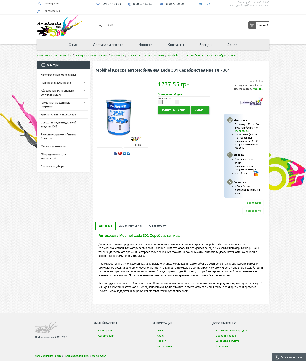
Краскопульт (99, 356)
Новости (145, 45)
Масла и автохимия (53, 146)
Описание (105, 225)
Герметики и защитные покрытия (55, 104)
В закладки (254, 202)
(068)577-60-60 (142, 3)
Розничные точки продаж (231, 330)
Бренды (205, 45)
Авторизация (52, 11)
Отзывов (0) (158, 225)
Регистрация (52, 3)
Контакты (176, 45)
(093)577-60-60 (174, 3)
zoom (140, 145)
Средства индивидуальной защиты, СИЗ (58, 124)
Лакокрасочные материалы (58, 74)
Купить (200, 110)
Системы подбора (52, 166)
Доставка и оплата (108, 45)
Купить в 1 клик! (174, 110)
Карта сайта (164, 346)
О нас (73, 45)
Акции (232, 45)
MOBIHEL (258, 89)
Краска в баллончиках (76, 356)
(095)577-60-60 (111, 3)
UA (208, 4)
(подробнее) (242, 131)
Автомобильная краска (48, 356)
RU (200, 4)
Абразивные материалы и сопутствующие (57, 92)
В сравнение (253, 210)
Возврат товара (226, 335)
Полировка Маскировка (56, 82)
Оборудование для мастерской (53, 156)
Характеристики (131, 225)
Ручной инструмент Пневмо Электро (58, 136)
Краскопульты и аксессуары (58, 114)
